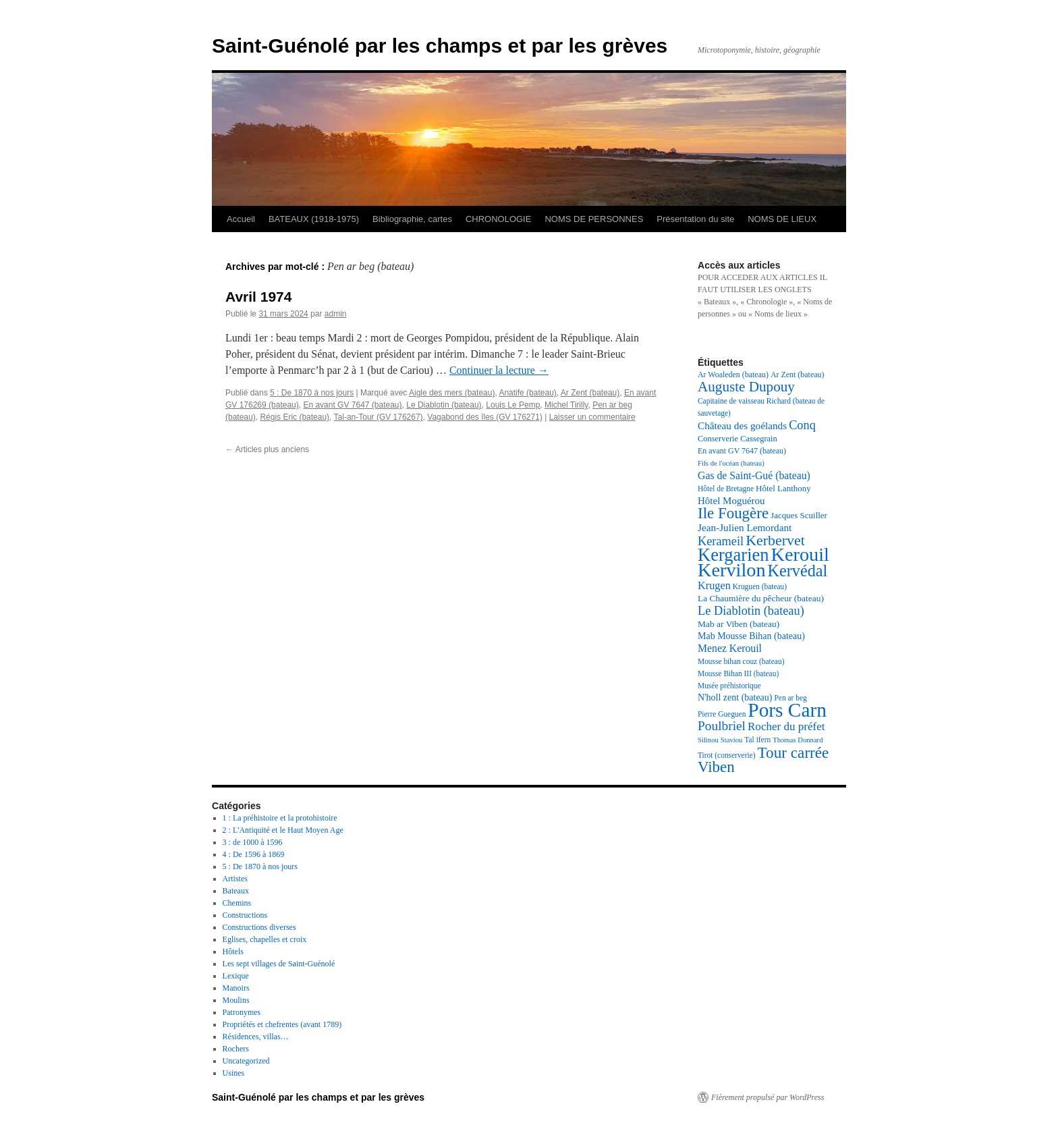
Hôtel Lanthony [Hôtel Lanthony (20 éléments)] (783, 488)
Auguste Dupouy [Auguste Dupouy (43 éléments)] (746, 387)
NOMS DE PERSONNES (594, 219)
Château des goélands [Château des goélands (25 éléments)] (742, 425)
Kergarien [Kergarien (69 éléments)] (733, 555)
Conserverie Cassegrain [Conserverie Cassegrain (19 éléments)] (737, 438)
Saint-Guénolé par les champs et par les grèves (439, 45)
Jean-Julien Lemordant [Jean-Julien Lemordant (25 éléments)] (744, 527)
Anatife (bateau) (527, 392)
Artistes (235, 878)
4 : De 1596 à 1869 (254, 854)
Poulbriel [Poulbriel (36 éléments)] (722, 726)
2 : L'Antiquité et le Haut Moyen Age (283, 830)
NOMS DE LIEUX (782, 219)
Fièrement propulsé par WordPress (767, 1097)
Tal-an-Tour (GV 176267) (378, 417)
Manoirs (236, 988)
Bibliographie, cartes (412, 219)
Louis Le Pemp (513, 405)
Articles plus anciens (267, 449)
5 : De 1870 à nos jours (312, 392)
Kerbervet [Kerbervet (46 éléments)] (775, 540)
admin (336, 314)
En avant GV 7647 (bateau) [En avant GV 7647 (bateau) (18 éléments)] (742, 451)
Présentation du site (695, 219)
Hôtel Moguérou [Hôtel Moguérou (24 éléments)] (731, 500)
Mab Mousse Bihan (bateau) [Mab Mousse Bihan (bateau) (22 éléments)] (751, 636)
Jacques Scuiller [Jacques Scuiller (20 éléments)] (799, 515)
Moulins (236, 1000)
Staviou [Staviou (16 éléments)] (732, 740)
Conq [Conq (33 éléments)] (802, 425)
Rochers (236, 1048)
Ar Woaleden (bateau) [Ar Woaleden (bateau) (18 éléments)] (733, 374)
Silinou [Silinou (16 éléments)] (708, 740)
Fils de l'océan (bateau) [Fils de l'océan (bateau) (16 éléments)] (731, 463)
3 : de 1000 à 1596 (253, 842)
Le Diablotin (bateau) (443, 405)
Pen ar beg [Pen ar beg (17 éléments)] (790, 698)
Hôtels (233, 951)
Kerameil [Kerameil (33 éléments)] (721, 541)
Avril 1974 (258, 296)
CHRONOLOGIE (499, 219)
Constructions (245, 915)
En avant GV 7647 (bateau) (352, 405)
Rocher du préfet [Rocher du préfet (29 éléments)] (786, 726)
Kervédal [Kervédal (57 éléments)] (798, 570)
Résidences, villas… (256, 1036)
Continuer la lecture (499, 370)
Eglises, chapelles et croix (265, 939)
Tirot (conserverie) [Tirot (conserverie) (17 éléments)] (727, 755)
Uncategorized (246, 1061)
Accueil (241, 219)
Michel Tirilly (566, 405)
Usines (234, 1073)
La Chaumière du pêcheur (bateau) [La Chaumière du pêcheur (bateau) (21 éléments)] (761, 598)
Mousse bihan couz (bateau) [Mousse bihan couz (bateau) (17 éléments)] (741, 661)
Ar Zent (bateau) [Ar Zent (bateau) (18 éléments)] (798, 374)
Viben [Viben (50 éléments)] (716, 767)
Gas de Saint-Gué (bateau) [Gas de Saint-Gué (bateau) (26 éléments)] (754, 475)
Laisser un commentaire (592, 417)
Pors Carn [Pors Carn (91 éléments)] (787, 710)
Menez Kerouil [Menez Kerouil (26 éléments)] (730, 648)
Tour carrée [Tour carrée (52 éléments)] (793, 752)
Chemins (237, 903)
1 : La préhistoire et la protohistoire (280, 818)
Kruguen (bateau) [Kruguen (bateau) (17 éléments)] (760, 586)
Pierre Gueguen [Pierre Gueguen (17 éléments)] (722, 714)
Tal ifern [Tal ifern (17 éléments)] (757, 740)
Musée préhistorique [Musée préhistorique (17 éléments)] (729, 686)
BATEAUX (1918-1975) (314, 219)
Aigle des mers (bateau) (452, 392)
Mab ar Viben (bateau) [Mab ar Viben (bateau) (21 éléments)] (738, 624)
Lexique (236, 976)
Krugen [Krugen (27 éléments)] (714, 585)
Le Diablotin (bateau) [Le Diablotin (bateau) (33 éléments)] (751, 610)
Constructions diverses (259, 927)
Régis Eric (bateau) (294, 417)
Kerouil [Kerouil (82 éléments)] (800, 554)
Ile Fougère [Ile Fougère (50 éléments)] (733, 513)
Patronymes (242, 1012)
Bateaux (236, 891)
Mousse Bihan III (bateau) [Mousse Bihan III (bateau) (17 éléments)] (738, 673)
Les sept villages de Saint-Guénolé (279, 963)
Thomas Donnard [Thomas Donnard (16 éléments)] (798, 740)
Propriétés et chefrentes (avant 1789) (282, 1024)
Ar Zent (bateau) (590, 392)
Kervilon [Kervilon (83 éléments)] (732, 569)
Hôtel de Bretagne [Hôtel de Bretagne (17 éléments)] (726, 489)
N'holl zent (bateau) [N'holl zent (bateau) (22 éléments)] (735, 697)
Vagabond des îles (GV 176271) (484, 417)
